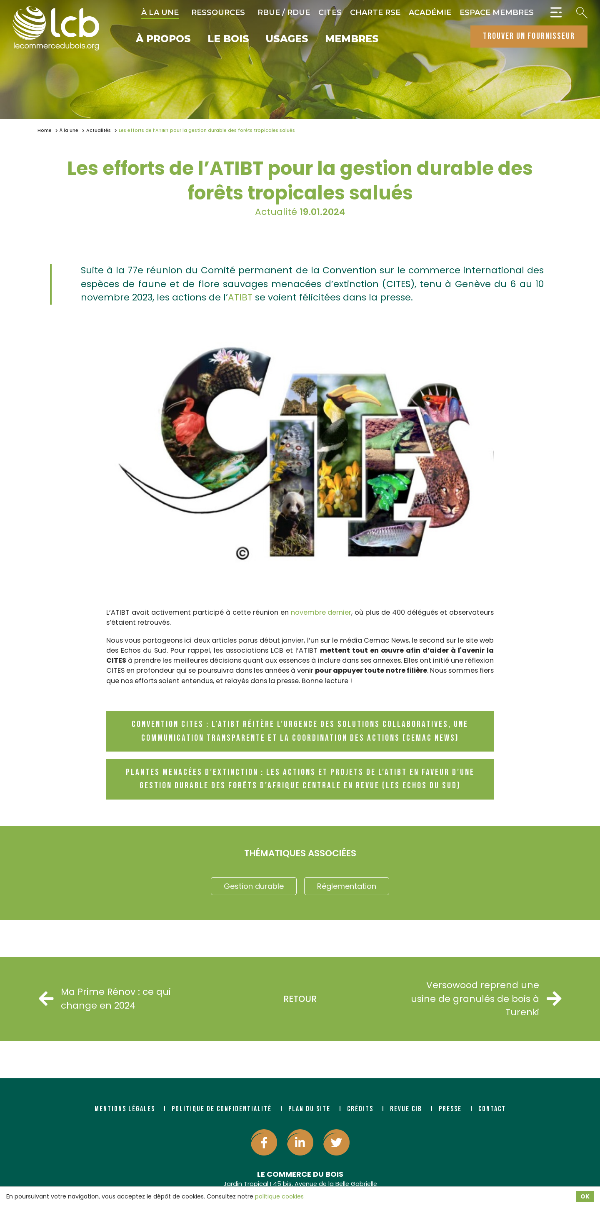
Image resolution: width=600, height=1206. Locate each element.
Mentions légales (125, 1109)
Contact (492, 1109)
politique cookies (279, 1196)
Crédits (360, 1109)
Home (45, 130)
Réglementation (346, 886)
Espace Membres (497, 12)
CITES (330, 12)
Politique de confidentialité (222, 1109)
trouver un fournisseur (529, 36)
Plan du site (309, 1109)
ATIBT (240, 297)
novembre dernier (321, 612)
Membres (352, 39)
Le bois (228, 39)
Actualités (98, 130)
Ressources (218, 12)
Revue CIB (406, 1109)
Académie (430, 12)
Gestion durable (254, 886)
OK (585, 1196)
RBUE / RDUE (284, 12)
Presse (450, 1109)
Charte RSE (375, 12)
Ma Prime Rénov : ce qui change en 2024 (106, 998)
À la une (160, 12)
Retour (300, 999)
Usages (287, 39)
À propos (163, 39)
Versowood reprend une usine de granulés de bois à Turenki (484, 999)
